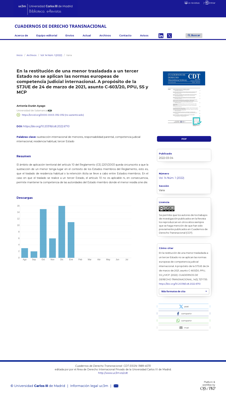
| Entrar (209, 2)
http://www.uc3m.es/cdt (113, 373)
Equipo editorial (46, 35)
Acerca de (21, 35)
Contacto (125, 35)
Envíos (70, 35)
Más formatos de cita (173, 291)
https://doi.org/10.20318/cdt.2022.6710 (46, 126)
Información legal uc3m (89, 386)
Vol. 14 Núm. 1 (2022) (51, 55)
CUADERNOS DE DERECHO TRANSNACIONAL (61, 26)
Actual (87, 35)
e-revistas (192, 2)
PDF (184, 138)
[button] (183, 306)
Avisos (144, 35)
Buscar (194, 35)
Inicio (20, 55)
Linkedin (161, 35)
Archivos (105, 35)
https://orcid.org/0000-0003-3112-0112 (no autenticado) (53, 114)
